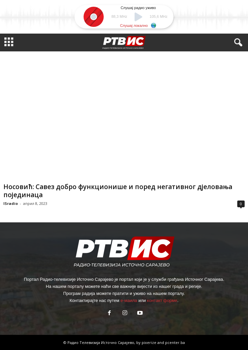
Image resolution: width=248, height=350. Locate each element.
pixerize (149, 342)
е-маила (128, 300)
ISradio (10, 203)
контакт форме (162, 300)
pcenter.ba (175, 342)
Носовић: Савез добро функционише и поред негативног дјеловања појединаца (117, 190)
